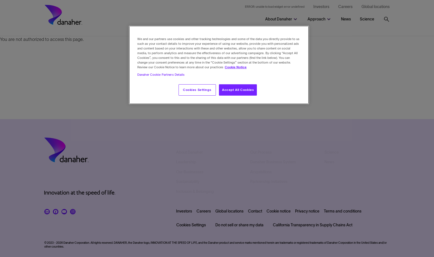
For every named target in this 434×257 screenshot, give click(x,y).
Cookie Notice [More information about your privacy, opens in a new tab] (236, 67)
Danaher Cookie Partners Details (161, 74)
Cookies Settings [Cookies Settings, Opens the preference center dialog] (197, 89)
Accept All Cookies (238, 89)
